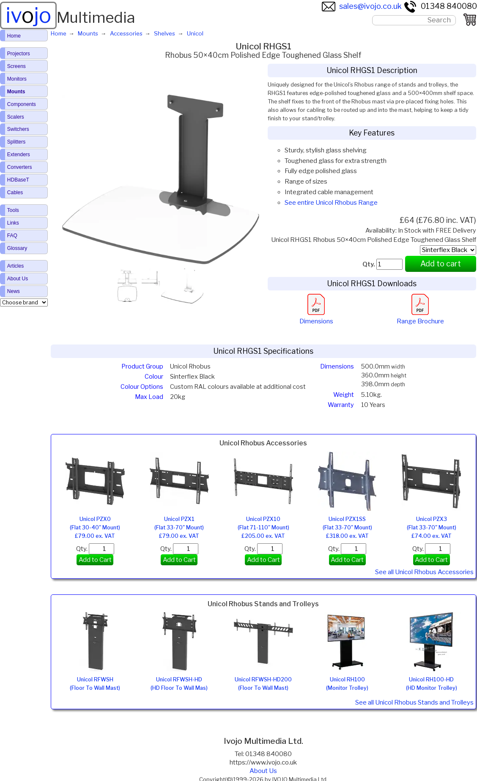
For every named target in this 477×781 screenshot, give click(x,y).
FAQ (12, 236)
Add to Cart (95, 560)
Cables (15, 192)
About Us (263, 771)
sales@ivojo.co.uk (362, 6)
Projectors (18, 54)
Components (21, 104)
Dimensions (316, 317)
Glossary (17, 248)
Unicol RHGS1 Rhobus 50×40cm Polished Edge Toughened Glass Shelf (373, 240)
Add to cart (440, 263)
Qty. (95, 549)
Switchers (18, 129)
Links (13, 223)
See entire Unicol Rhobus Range (331, 202)
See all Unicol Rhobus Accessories (424, 572)
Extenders (18, 154)
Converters (19, 167)
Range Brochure (420, 317)
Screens (16, 66)
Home (14, 36)
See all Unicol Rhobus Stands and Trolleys (414, 702)
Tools (13, 210)
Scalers (15, 117)
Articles (15, 266)
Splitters (16, 142)
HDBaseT (18, 180)
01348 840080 (440, 6)
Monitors (17, 79)
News (13, 291)
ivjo (28, 15)
